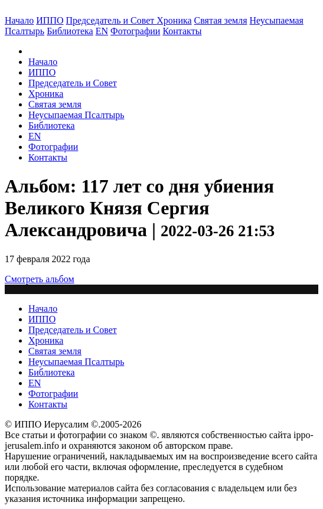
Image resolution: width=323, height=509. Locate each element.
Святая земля (220, 20)
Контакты (47, 157)
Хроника (173, 20)
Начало (19, 20)
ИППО (49, 20)
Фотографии (53, 147)
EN (102, 31)
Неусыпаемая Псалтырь (76, 115)
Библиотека (70, 31)
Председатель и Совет (111, 20)
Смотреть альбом (39, 279)
